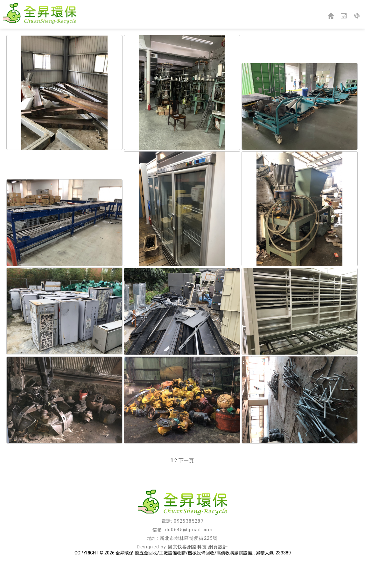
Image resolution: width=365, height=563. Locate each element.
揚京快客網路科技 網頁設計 (198, 546)
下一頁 (186, 461)
